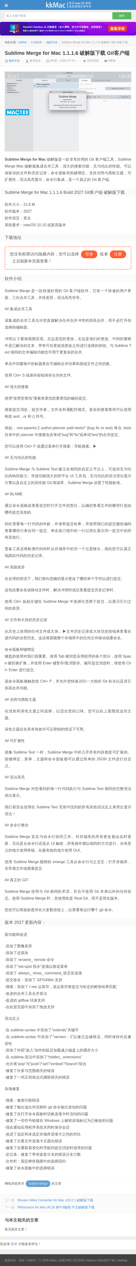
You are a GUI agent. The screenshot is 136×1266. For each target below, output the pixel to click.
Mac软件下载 (106, 1260)
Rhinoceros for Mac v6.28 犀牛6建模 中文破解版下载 (56, 1207)
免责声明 (65, 1260)
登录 (14, 1244)
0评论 (112, 60)
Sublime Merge (38, 1183)
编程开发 (52, 42)
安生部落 (78, 1260)
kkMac (68, 5)
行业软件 (36, 42)
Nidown (91, 1260)
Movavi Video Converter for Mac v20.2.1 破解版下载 (55, 1200)
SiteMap (122, 1260)
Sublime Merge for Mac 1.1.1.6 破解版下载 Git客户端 (67, 53)
